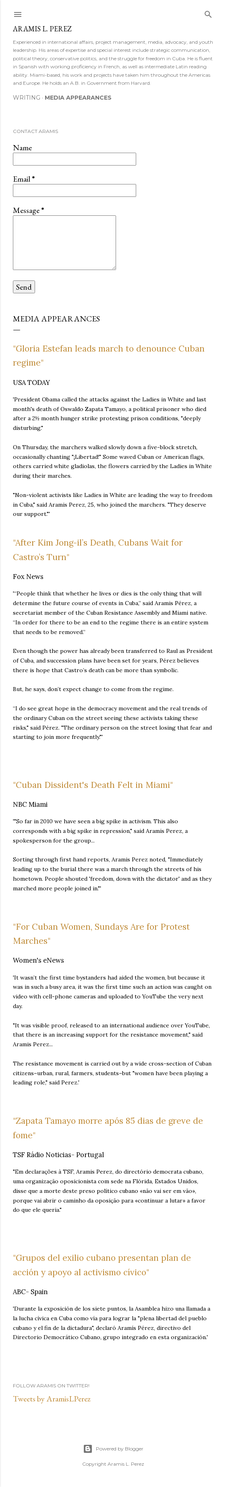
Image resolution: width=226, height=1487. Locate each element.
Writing (26, 97)
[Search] (208, 12)
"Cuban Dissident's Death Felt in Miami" (93, 784)
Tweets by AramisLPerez (52, 1398)
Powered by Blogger (113, 1449)
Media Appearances (78, 97)
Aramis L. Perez (42, 28)
